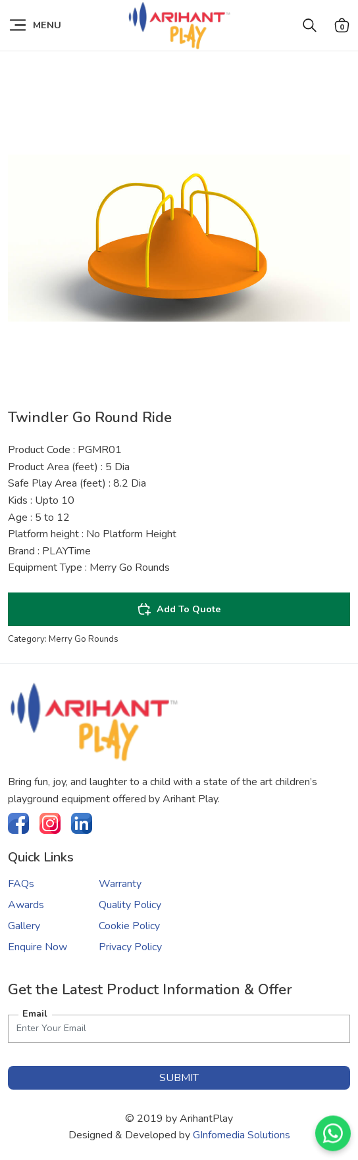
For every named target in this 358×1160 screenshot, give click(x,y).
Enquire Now (37, 947)
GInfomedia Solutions (241, 1135)
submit (179, 1078)
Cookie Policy (129, 926)
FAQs (21, 884)
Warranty (120, 884)
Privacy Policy (130, 947)
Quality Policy (130, 905)
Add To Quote (179, 609)
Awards (26, 905)
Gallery (24, 926)
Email (34, 1013)
